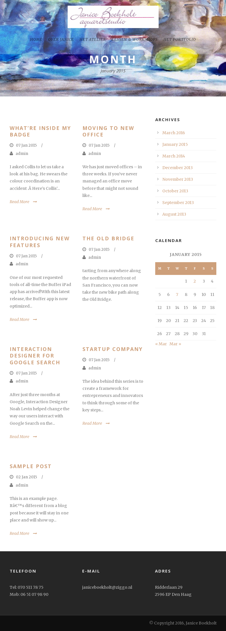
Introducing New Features (40, 241)
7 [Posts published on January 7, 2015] (177, 294)
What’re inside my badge (40, 131)
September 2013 (178, 202)
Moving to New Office (108, 131)
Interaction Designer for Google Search (35, 356)
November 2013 (177, 179)
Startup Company (112, 349)
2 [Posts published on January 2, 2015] (195, 281)
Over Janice (61, 39)
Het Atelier (93, 39)
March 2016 (173, 132)
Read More (19, 201)
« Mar (161, 343)
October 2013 (175, 190)
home (36, 39)
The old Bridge (108, 238)
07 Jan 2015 (26, 145)
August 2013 (174, 214)
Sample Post (31, 466)
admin (22, 153)
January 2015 (175, 144)
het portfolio (179, 39)
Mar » (175, 343)
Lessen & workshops (135, 39)
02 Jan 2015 (26, 477)
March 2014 (173, 156)
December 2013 (177, 167)
